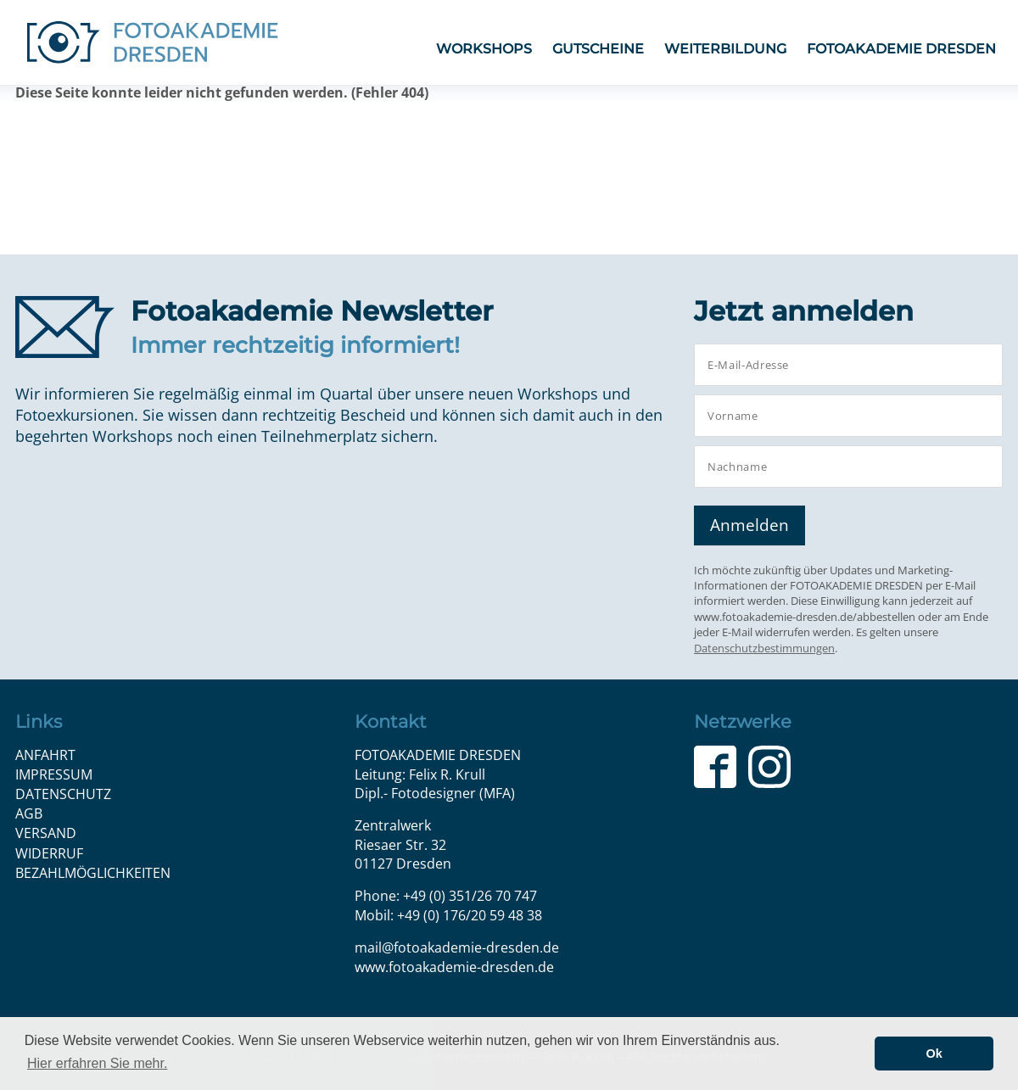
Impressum (53, 774)
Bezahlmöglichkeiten (93, 873)
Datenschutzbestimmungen (764, 648)
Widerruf (49, 853)
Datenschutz (63, 794)
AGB (28, 813)
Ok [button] (934, 1053)
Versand (45, 833)
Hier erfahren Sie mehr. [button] (97, 1063)
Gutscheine (598, 49)
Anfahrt (45, 755)
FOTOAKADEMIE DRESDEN (901, 49)
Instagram (769, 767)
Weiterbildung (725, 49)
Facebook (715, 767)
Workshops (484, 49)
